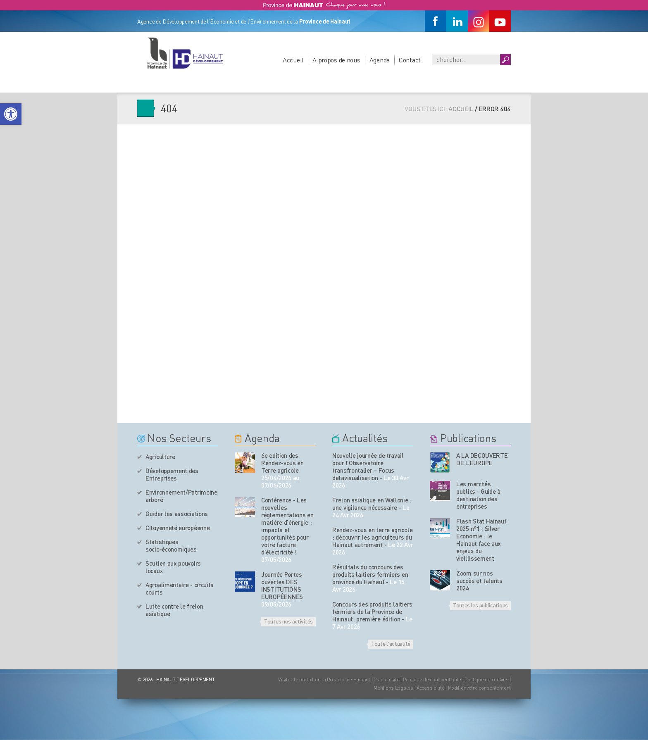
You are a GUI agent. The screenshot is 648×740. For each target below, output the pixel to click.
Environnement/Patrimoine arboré (181, 496)
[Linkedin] (457, 21)
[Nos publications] (440, 462)
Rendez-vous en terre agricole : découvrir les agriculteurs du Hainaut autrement (372, 537)
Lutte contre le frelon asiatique (174, 610)
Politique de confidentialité (432, 679)
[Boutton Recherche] (505, 59)
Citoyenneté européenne (177, 527)
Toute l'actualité (390, 643)
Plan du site (387, 679)
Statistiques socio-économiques (171, 545)
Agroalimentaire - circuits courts (179, 588)
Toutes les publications (480, 605)
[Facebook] (435, 21)
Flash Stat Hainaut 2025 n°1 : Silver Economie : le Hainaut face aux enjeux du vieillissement (481, 539)
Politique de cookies (486, 679)
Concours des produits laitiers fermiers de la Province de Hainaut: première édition (372, 611)
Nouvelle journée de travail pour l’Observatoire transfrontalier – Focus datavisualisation (368, 466)
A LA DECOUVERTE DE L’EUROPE (482, 459)
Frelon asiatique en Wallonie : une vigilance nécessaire (372, 504)
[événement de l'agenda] (245, 462)
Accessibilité (430, 688)
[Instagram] (478, 21)
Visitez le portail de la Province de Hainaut (324, 679)
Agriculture (160, 456)
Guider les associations (176, 513)
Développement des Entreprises (171, 474)
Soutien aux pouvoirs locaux (173, 567)
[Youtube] (500, 21)
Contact (410, 59)
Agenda (379, 59)
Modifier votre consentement (479, 688)
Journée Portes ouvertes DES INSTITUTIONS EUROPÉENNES (282, 585)
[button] (10, 114)
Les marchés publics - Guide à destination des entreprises (478, 495)
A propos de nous (336, 59)
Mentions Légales (393, 688)
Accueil (293, 59)
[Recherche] (466, 59)
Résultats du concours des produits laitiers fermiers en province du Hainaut (370, 574)
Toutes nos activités (288, 621)
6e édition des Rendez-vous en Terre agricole (282, 463)
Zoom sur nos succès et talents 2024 (479, 580)
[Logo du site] (184, 53)
